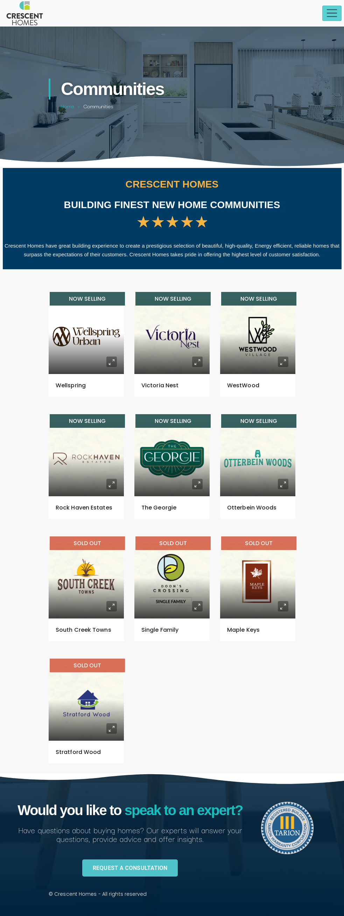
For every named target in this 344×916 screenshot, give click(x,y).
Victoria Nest (159, 385)
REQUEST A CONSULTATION (130, 868)
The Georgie (158, 508)
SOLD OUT (87, 543)
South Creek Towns (83, 630)
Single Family (159, 630)
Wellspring (71, 385)
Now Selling (87, 299)
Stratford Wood (78, 752)
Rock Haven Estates (84, 508)
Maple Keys (243, 630)
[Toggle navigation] (332, 13)
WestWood (243, 385)
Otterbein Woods (251, 508)
